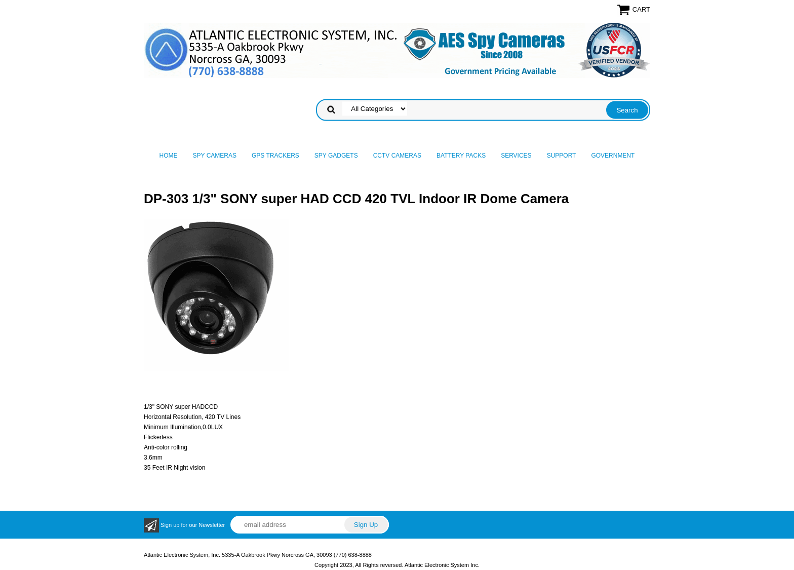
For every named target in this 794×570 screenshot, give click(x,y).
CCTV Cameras (397, 155)
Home (169, 155)
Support (561, 155)
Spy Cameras (214, 155)
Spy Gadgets (336, 155)
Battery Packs (461, 155)
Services (516, 155)
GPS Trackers (275, 155)
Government (612, 155)
